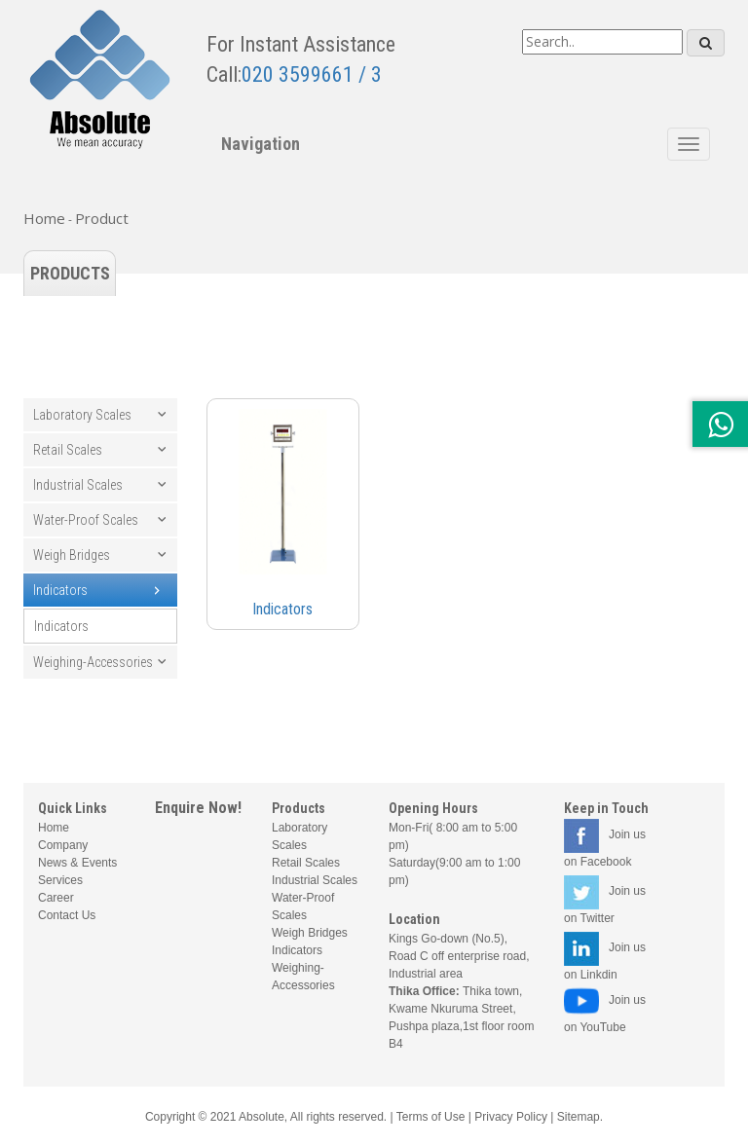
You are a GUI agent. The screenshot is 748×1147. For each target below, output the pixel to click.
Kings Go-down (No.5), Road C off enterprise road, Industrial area (459, 956)
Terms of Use (431, 1117)
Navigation (260, 143)
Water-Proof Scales (85, 520)
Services (60, 880)
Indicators (60, 590)
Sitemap (578, 1117)
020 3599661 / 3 (312, 74)
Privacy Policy (510, 1117)
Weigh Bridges (71, 555)
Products (70, 273)
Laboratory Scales (82, 415)
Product (102, 218)
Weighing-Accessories (93, 662)
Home (44, 218)
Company (63, 845)
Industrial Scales (78, 485)
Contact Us (66, 915)
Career (56, 898)
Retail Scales (67, 450)
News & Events (77, 863)
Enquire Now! (198, 807)
